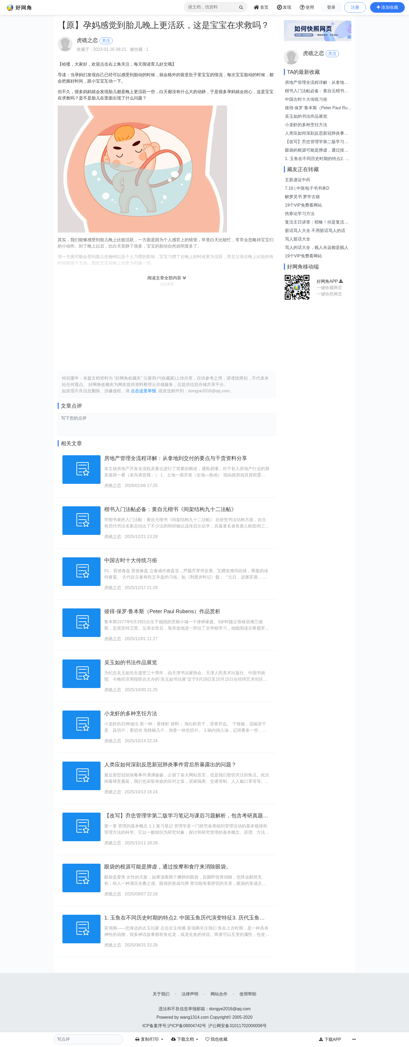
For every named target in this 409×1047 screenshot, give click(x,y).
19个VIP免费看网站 (303, 205)
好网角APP (330, 281)
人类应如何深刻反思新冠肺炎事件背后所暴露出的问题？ (170, 764)
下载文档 (183, 1039)
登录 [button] (331, 7)
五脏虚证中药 (297, 179)
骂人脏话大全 (297, 239)
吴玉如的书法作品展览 (130, 662)
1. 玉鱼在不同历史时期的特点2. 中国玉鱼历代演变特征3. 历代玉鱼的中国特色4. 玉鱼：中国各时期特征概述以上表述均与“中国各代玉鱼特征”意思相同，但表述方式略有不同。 (317, 159)
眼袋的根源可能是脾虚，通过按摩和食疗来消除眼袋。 (167, 867)
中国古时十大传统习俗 (130, 560)
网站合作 (219, 994)
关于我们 (161, 994)
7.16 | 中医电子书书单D (307, 188)
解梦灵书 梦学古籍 (302, 196)
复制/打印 (147, 1039)
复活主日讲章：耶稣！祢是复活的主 (316, 222)
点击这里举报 (143, 391)
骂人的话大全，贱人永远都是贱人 (316, 247)
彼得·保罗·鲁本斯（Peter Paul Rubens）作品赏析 (162, 611)
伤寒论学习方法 (300, 213)
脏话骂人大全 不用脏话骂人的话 (315, 230)
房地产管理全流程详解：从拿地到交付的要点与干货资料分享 (175, 458)
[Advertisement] (167, 329)
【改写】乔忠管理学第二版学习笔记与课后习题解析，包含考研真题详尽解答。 (316, 142)
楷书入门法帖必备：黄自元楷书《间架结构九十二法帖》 (170, 509)
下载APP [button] (330, 1039)
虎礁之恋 (112, 485)
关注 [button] (106, 40)
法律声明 (189, 994)
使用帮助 (247, 994)
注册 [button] (355, 7)
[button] (387, 7)
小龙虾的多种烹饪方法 (130, 713)
